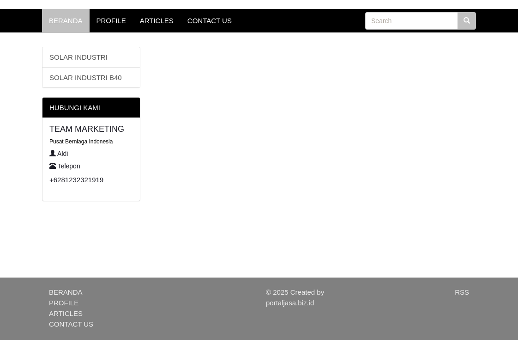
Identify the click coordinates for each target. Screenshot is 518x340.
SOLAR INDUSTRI (78, 57)
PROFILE (111, 21)
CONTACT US (209, 21)
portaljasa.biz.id (290, 303)
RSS (462, 292)
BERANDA (66, 21)
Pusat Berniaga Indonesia (81, 141)
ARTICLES (157, 21)
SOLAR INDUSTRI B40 (85, 77)
